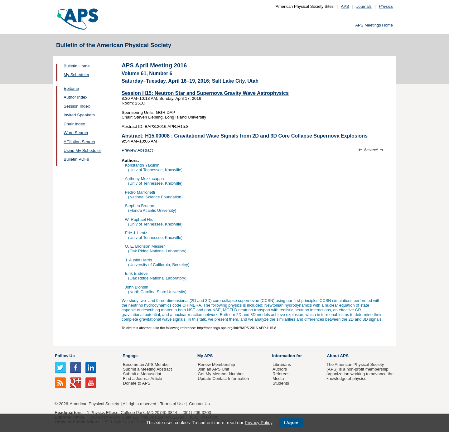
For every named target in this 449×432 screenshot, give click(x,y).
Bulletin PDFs (76, 159)
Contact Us (199, 403)
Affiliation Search (79, 141)
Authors (280, 369)
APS (345, 6)
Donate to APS (136, 383)
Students (281, 383)
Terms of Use (172, 403)
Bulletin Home (77, 66)
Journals (364, 6)
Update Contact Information (223, 378)
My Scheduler (76, 74)
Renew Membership (216, 364)
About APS (338, 355)
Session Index (77, 106)
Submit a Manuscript (142, 373)
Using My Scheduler (82, 150)
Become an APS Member (146, 364)
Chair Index (74, 124)
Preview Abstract (137, 150)
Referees (281, 373)
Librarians (282, 364)
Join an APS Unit (213, 369)
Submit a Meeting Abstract (147, 369)
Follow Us (65, 355)
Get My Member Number (221, 373)
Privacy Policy (258, 422)
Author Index (75, 97)
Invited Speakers (79, 115)
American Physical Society (94, 403)
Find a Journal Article (142, 378)
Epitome (71, 88)
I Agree (291, 422)
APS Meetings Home (374, 25)
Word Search (76, 132)
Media (278, 378)
